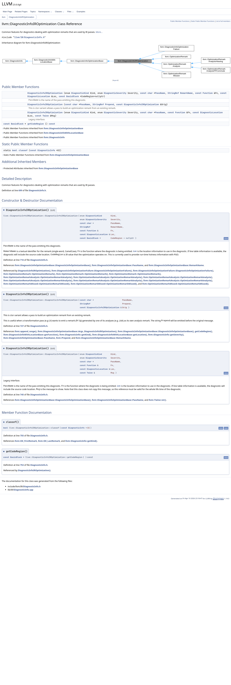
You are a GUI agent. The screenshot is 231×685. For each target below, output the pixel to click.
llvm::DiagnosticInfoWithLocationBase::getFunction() (30, 334)
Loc (135, 251)
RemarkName (186, 93)
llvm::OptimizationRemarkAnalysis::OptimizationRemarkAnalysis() (37, 277)
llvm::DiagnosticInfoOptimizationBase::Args (60, 331)
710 (22, 259)
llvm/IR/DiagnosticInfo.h (29, 37)
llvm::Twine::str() (157, 400)
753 (22, 465)
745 (22, 394)
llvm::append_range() (25, 331)
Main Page (7, 11)
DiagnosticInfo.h (37, 190)
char (150, 93)
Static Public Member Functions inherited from (45, 154)
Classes (59, 11)
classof (23, 150)
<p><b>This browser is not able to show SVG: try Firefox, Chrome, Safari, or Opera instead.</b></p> (116, 61)
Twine (45, 115)
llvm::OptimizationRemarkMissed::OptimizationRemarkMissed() (36, 283)
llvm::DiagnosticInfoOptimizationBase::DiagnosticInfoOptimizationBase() (53, 265)
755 (22, 435)
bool (14, 150)
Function (208, 93)
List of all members (223, 21)
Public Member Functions (179, 21)
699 (20, 190)
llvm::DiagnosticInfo (54, 137)
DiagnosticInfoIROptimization (21, 17)
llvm (3, 17)
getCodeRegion (36, 123)
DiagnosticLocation (39, 96)
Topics (33, 11)
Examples (81, 11)
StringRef (173, 93)
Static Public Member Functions (202, 21)
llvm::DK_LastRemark (49, 441)
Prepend (109, 104)
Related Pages (21, 11)
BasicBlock (72, 96)
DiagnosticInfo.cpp (23, 489)
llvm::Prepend (63, 337)
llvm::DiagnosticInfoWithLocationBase (63, 132)
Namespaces (45, 11)
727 (22, 326)
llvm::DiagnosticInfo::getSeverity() (165, 334)
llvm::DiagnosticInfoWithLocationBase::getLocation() (119, 334)
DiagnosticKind (80, 93)
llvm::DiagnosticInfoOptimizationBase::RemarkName (176, 265)
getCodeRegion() (203, 331)
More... (99, 32)
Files (70, 11)
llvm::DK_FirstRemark (26, 441)
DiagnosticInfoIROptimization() (34, 270)
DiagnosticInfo (46, 150)
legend (115, 80)
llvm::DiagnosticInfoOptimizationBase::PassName (117, 265)
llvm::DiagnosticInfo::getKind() (75, 334)
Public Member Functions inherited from (42, 128)
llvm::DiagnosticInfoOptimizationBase (63, 128)
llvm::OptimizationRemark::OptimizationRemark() (29, 273)
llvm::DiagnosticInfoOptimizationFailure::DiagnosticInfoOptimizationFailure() (92, 270)
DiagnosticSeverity (115, 93)
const (143, 93)
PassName (160, 93)
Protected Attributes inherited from (40, 168)
